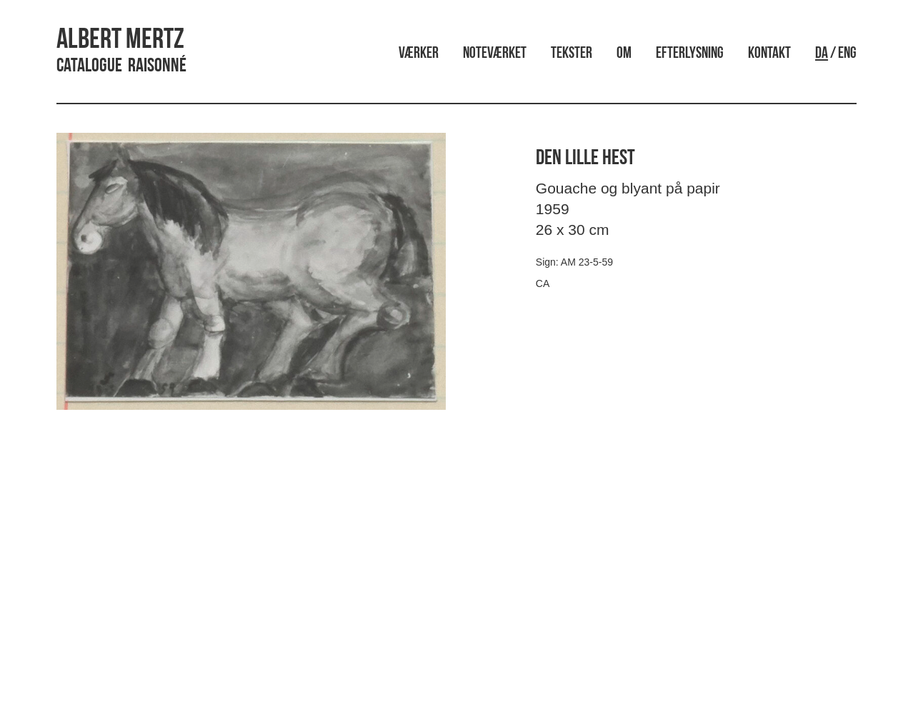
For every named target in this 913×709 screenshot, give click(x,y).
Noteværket (495, 54)
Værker (419, 54)
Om (624, 54)
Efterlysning (690, 54)
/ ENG (836, 54)
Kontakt (769, 54)
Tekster (571, 54)
